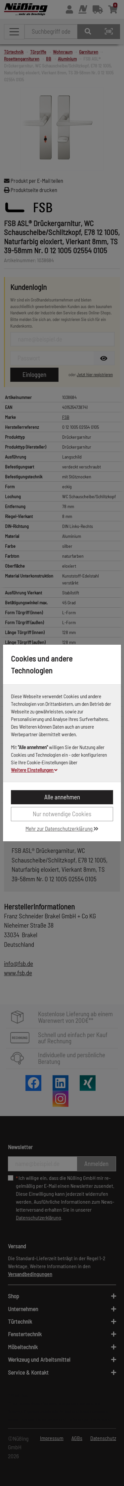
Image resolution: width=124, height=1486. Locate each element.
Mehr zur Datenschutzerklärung (62, 828)
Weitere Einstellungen (34, 770)
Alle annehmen (62, 797)
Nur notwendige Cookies (62, 814)
